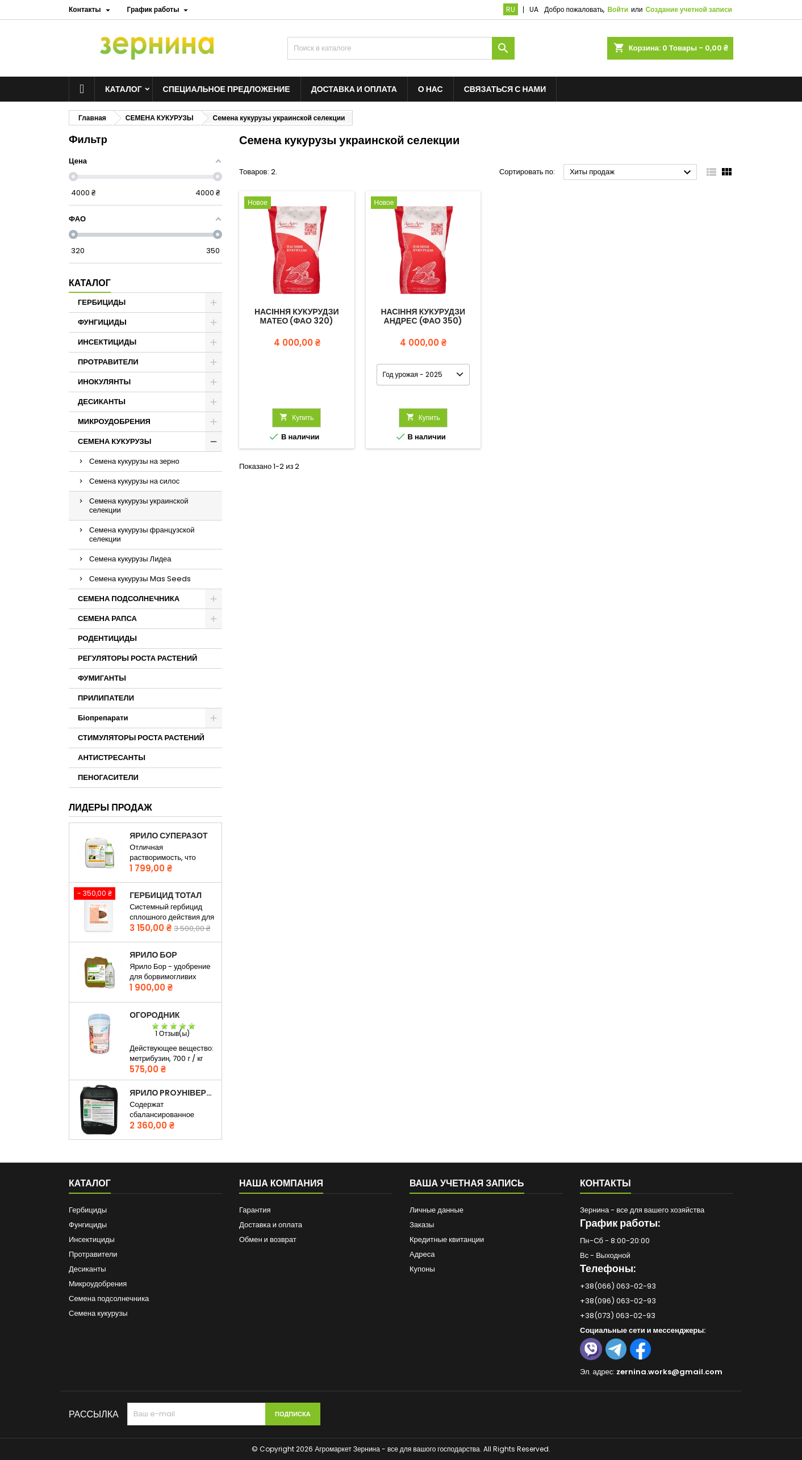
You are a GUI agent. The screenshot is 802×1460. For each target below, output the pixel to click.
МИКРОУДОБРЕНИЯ (114, 421)
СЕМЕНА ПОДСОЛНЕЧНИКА (128, 598)
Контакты (605, 1183)
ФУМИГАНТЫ (102, 678)
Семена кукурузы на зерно (134, 461)
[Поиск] (401, 48)
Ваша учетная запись (467, 1183)
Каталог (123, 89)
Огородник (154, 1015)
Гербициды (88, 1210)
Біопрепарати (103, 717)
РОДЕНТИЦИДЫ (107, 638)
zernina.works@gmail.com (669, 1371)
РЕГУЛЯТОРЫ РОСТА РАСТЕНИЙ (137, 658)
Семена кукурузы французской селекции (142, 534)
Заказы (422, 1224)
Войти (617, 9)
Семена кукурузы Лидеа (130, 558)
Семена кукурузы (98, 1313)
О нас (430, 89)
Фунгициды (88, 1224)
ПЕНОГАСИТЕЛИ (108, 777)
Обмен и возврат (267, 1239)
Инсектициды (92, 1239)
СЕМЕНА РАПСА (107, 618)
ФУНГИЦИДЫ (102, 322)
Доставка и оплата (354, 89)
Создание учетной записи (688, 9)
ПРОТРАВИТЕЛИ (108, 361)
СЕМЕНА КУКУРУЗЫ (114, 441)
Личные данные (436, 1210)
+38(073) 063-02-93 (617, 1315)
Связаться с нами (505, 89)
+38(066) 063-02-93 (618, 1286)
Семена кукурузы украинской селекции (139, 505)
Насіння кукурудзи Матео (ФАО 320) (296, 316)
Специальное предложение (226, 89)
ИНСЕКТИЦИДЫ (107, 342)
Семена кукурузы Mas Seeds (140, 578)
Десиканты (87, 1269)
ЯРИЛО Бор (153, 954)
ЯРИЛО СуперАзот (168, 835)
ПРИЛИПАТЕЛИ (106, 698)
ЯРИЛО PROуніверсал (173, 1092)
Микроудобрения (98, 1283)
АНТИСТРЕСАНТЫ (111, 757)
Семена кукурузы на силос (134, 481)
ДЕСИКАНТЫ (102, 401)
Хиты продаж (632, 172)
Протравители (93, 1254)
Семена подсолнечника (109, 1298)
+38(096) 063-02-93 (618, 1300)
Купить (296, 417)
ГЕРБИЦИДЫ (102, 302)
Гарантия (254, 1210)
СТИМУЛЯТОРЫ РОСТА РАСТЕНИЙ (141, 737)
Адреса (422, 1254)
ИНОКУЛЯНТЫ (104, 381)
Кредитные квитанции (447, 1239)
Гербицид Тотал (166, 895)
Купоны (422, 1269)
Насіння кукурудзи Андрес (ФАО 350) (423, 316)
